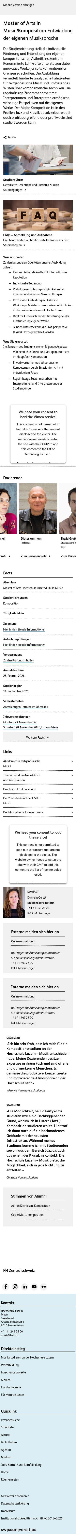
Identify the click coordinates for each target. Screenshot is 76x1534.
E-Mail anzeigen (41, 913)
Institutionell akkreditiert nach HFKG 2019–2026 (31, 1518)
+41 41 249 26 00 (22, 963)
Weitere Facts (38, 737)
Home (5, 1472)
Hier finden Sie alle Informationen (24, 629)
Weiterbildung (10, 1365)
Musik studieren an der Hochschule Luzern (27, 1357)
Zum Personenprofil (35, 556)
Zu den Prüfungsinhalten (18, 660)
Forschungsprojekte (13, 1372)
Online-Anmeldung (22, 941)
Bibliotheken (9, 1442)
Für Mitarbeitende (12, 1394)
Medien (6, 1380)
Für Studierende (11, 1387)
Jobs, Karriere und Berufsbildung (21, 1464)
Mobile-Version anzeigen (18, 5)
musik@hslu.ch (9, 1335)
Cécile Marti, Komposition (27, 1214)
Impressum (8, 1511)
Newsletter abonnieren (15, 1496)
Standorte (7, 1427)
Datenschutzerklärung (15, 1503)
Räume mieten (10, 1479)
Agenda (6, 1449)
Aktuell (5, 1435)
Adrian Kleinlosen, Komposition (30, 1205)
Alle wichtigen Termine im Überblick (25, 707)
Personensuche (10, 1420)
